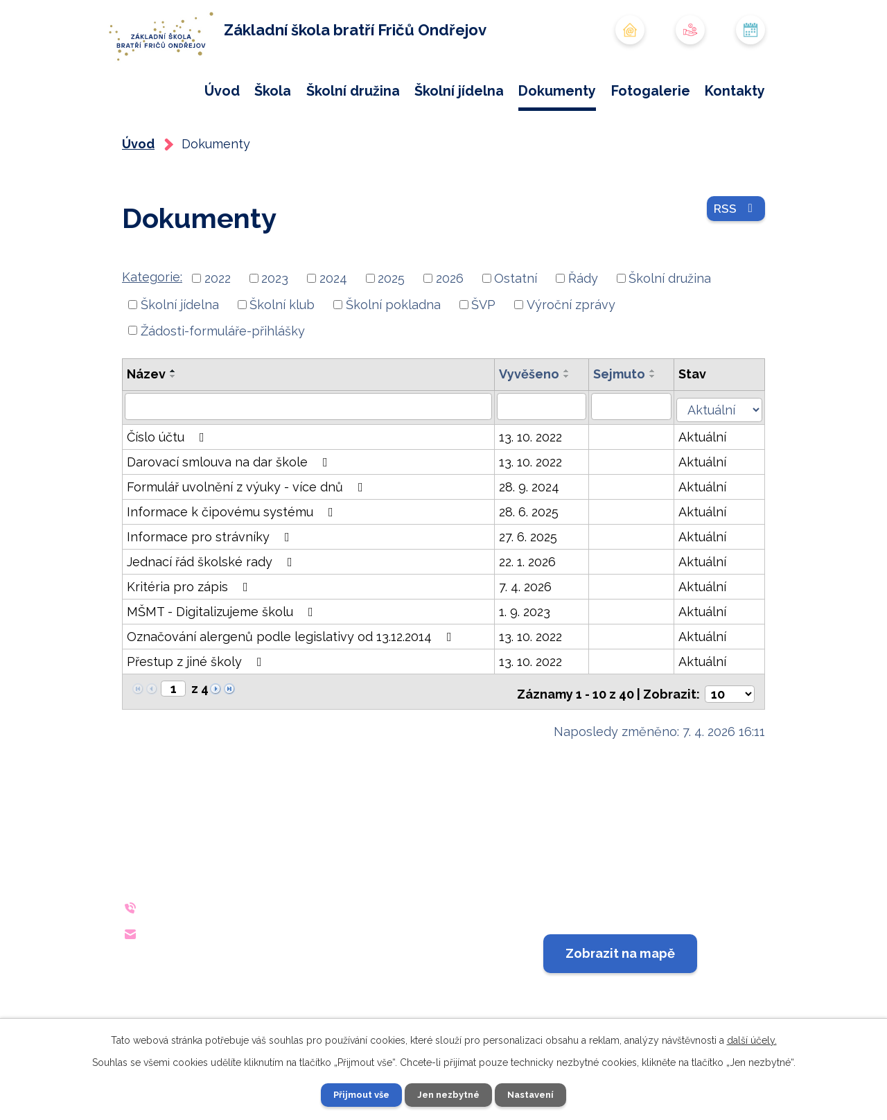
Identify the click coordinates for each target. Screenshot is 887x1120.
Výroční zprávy (571, 349)
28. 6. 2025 (534, 554)
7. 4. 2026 (530, 629)
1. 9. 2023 (530, 654)
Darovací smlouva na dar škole (230, 504)
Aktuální (711, 479)
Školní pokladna (393, 349)
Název (146, 419)
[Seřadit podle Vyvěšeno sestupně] (572, 421)
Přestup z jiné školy (197, 704)
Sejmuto (626, 419)
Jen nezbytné (449, 1094)
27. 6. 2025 (533, 579)
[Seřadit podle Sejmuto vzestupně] (659, 416)
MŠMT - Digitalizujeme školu (223, 654)
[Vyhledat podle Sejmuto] (639, 451)
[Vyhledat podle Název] (311, 451)
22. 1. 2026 (532, 604)
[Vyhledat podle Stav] (723, 450)
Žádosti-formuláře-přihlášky (223, 375)
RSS (733, 258)
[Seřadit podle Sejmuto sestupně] (659, 421)
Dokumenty (557, 90)
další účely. (752, 1038)
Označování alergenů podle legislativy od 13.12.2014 (292, 679)
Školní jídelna (459, 90)
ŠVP (483, 349)
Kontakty (735, 90)
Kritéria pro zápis (190, 629)
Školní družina (353, 90)
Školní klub (282, 349)
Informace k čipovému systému (233, 554)
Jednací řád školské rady (212, 604)
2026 (450, 323)
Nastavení (536, 1094)
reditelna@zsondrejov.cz (260, 970)
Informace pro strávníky (211, 579)
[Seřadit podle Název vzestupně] (173, 416)
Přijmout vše (356, 1094)
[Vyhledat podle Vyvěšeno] (547, 451)
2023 (274, 323)
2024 (333, 323)
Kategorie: (152, 322)
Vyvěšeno (534, 419)
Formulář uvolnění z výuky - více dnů (248, 529)
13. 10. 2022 (536, 479)
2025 (391, 323)
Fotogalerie (650, 90)
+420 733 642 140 (234, 945)
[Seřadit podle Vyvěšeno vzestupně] (572, 416)
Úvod (222, 90)
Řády (583, 323)
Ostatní (515, 323)
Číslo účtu (168, 479)
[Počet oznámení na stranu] (730, 731)
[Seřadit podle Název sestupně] (173, 421)
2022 (217, 323)
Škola (272, 90)
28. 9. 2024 (534, 529)
